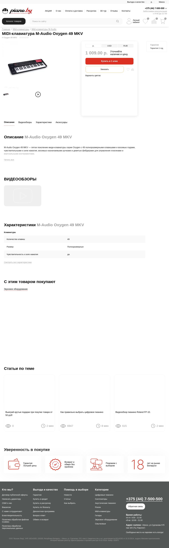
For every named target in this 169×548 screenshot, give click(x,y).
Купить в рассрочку (42, 503)
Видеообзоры (25, 122)
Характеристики (44, 122)
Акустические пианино (105, 503)
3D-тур (103, 11)
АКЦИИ (48, 11)
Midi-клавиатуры (21, 29)
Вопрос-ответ (39, 515)
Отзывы (114, 11)
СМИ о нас (7, 503)
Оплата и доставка (74, 11)
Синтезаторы (101, 499)
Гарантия (37, 495)
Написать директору (11, 499)
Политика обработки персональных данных (12, 527)
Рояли (98, 507)
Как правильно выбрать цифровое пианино (81, 412)
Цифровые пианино (104, 495)
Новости (68, 495)
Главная (6, 29)
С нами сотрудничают (12, 511)
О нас (58, 11)
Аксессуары (61, 122)
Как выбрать (69, 503)
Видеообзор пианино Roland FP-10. (133, 412)
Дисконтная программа (43, 511)
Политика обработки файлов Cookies (15, 520)
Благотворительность (12, 515)
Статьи (67, 499)
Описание (9, 122)
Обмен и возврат (41, 519)
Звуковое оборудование (16, 289)
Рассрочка (91, 11)
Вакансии (6, 507)
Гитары (98, 515)
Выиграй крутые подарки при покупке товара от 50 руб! (28, 414)
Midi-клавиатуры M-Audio (44, 29)
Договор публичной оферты (15, 495)
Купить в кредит (40, 499)
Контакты (126, 11)
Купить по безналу (41, 507)
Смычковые (100, 524)
